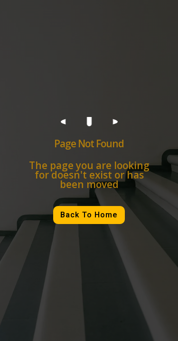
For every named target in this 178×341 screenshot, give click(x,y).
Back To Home (89, 214)
